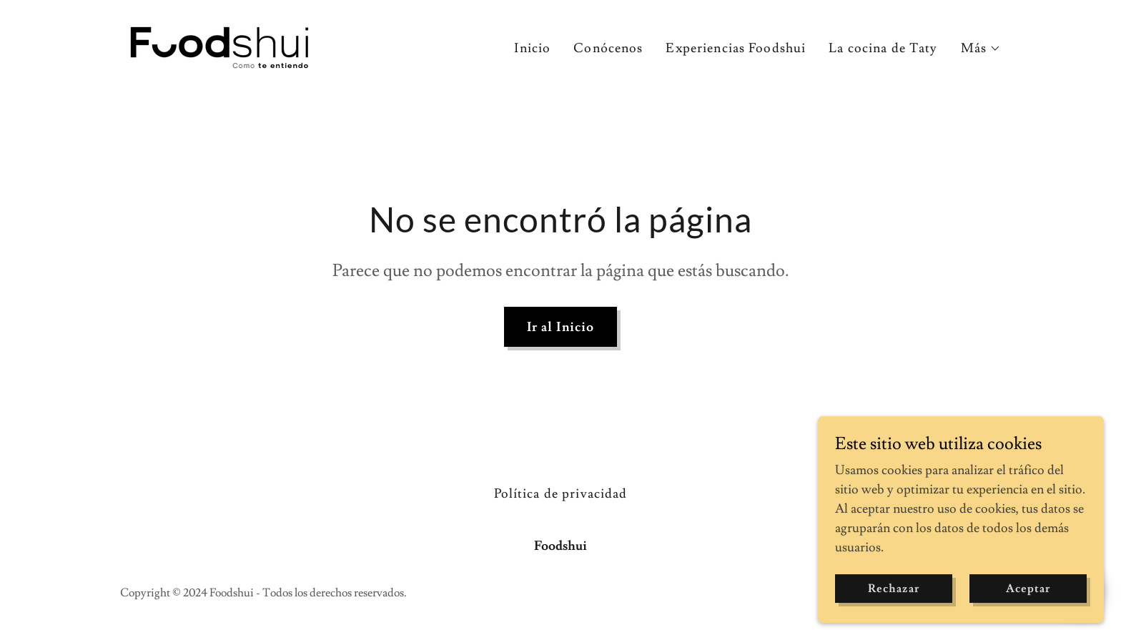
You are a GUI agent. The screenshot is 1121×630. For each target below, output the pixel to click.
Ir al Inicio (561, 327)
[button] (981, 48)
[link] (220, 44)
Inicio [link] (532, 48)
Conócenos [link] (608, 48)
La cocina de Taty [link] (883, 48)
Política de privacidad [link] (561, 494)
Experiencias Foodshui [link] (736, 48)
